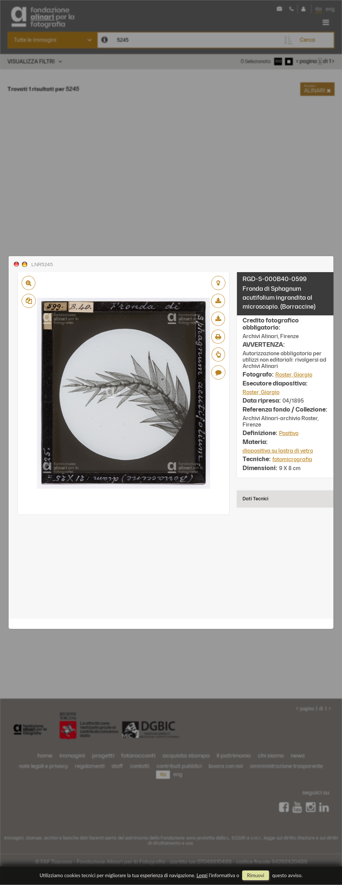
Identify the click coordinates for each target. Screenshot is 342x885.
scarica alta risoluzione (218, 319)
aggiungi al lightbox (218, 283)
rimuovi (255, 875)
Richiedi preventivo (218, 354)
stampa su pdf (218, 337)
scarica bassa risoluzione (218, 301)
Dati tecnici (255, 499)
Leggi (202, 875)
